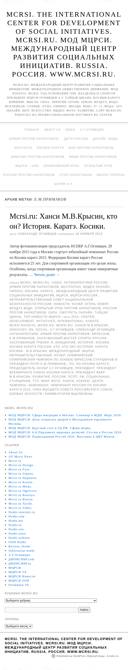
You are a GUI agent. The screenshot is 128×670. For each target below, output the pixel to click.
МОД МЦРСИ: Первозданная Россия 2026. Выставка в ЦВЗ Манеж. (62, 436)
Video (57, 282)
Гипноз (16, 291)
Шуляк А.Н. (63, 184)
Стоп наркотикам (76, 175)
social (42, 329)
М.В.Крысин (36, 351)
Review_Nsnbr (20, 546)
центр (97, 381)
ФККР (45, 381)
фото (55, 381)
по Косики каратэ (92, 364)
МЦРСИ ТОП (19, 580)
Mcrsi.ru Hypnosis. (23, 478)
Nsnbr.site (16, 529)
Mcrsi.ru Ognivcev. (23, 490)
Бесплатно (71, 287)
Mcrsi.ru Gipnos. (21, 473)
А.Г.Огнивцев (92, 129)
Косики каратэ (50, 147)
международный (64, 351)
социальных (98, 376)
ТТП (36, 381)
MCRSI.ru (46, 325)
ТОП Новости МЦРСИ (42, 316)
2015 (75, 316)
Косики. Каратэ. (39, 291)
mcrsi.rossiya (22, 325)
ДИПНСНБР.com (21, 559)
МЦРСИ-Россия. (85, 295)
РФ (82, 376)
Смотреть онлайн (76, 312)
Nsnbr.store (17, 533)
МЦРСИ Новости (22, 576)
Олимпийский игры (62, 166)
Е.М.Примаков (22, 338)
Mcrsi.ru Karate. (21, 482)
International (70, 321)
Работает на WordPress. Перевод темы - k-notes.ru (87, 656)
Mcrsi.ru (41, 282)
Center (88, 316)
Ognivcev (18, 329)
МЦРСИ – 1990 (27, 166)
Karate (92, 321)
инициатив (65, 342)
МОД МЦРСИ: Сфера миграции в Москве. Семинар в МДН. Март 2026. (65, 415)
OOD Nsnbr (17, 542)
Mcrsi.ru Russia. (21, 499)
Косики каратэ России (30, 346)
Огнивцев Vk (19, 585)
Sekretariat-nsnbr (22, 550)
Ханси (68, 381)
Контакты (23, 147)
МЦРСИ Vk (18, 572)
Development (21, 321)
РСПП (73, 376)
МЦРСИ (62, 295)
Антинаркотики (23, 334)
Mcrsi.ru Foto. (20, 469)
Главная (31, 129)
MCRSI (25, 282)
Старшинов (19, 381)
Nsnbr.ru (15, 525)
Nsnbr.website (19, 538)
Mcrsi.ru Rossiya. (22, 495)
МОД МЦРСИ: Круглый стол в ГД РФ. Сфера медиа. (50, 428)
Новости (62, 304)
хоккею (83, 381)
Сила (52, 312)
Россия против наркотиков (29, 175)
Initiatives (45, 321)
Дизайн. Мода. (106, 138)
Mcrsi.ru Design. (21, 465)
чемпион (17, 385)
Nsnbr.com (17, 516)
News (70, 129)
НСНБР (77, 304)
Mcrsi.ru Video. (21, 508)
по (71, 364)
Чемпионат (38, 385)
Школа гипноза (111, 175)
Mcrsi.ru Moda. (20, 486)
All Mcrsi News (21, 456)
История (86, 342)
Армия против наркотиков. (34, 138)
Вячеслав (100, 334)
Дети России (76, 138)
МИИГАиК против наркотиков (37, 157)
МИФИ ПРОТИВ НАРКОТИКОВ (93, 157)
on (31, 329)
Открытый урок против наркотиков (68, 308)
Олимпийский (80, 355)
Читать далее (47, 275)
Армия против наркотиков (34, 287)
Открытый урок (98, 166)
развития (41, 376)
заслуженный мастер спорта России (72, 338)
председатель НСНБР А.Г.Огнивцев (41, 368)
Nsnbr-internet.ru (22, 512)
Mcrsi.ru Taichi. (21, 503)
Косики (102, 342)
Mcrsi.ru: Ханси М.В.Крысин (82, 325)
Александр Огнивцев (37, 234)
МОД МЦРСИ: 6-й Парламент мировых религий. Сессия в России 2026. (66, 432)
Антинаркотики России (86, 282)
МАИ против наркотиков (91, 147)
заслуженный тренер (29, 342)
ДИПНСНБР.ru (20, 563)
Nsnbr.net (16, 520)
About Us (52, 129)
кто (57, 346)
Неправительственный (30, 355)
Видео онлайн (96, 287)
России (59, 376)
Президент (85, 368)
